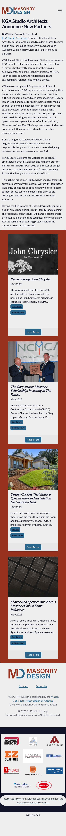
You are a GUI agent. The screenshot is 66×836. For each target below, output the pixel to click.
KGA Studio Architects (14, 37)
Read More (33, 331)
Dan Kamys (17, 306)
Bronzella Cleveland (25, 33)
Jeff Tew (15, 529)
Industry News (18, 312)
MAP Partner (17, 535)
